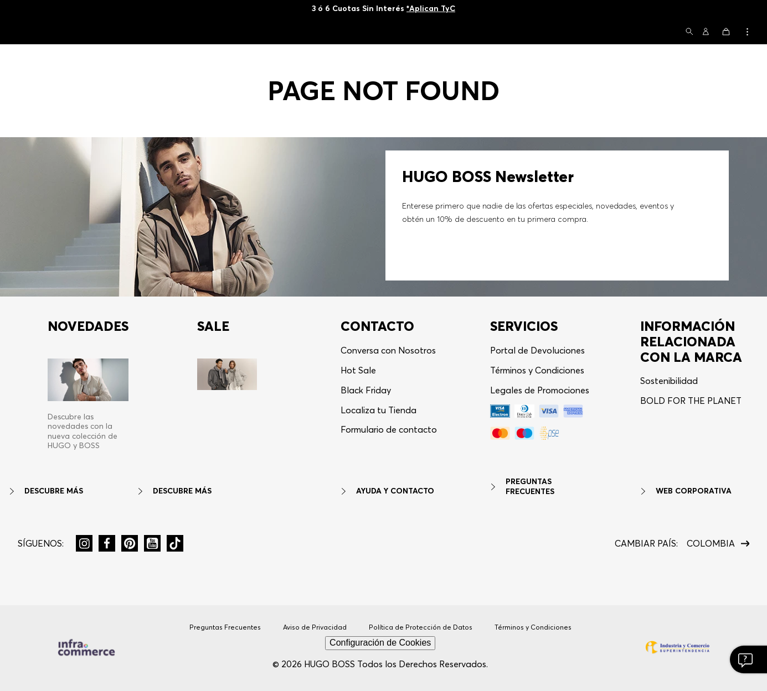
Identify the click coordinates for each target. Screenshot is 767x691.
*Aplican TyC (430, 8)
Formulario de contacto (389, 429)
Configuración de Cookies (380, 642)
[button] (689, 32)
